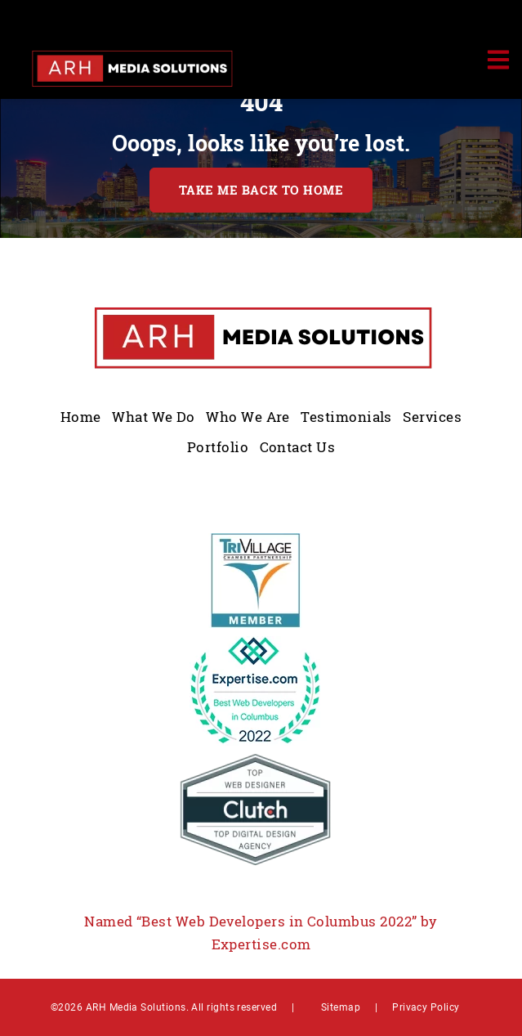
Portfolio (217, 446)
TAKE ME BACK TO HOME (261, 190)
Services (432, 416)
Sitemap (340, 1006)
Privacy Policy (425, 1006)
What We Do (153, 416)
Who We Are (248, 416)
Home (80, 416)
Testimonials (346, 416)
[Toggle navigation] (497, 59)
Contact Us (298, 446)
